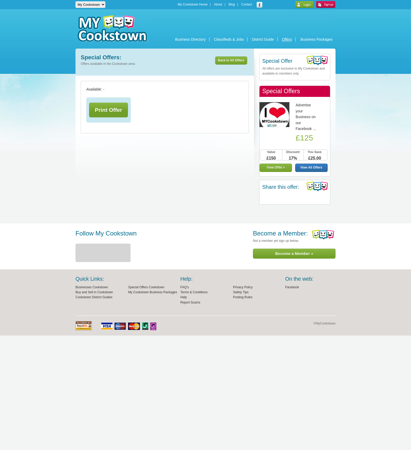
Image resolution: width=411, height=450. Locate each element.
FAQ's (184, 287)
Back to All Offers (231, 60)
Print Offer (108, 110)
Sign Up (325, 4)
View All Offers (311, 167)
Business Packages (317, 39)
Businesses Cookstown (91, 287)
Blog (232, 4)
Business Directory (190, 39)
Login (304, 4)
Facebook (292, 287)
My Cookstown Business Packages (152, 292)
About (218, 4)
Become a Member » (294, 253)
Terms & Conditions (194, 292)
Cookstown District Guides (93, 297)
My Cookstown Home (193, 4)
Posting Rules (242, 297)
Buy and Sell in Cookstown (94, 292)
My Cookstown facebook (259, 5)
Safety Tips (240, 292)
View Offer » (276, 167)
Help (183, 297)
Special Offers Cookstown (146, 287)
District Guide (263, 39)
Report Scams (190, 302)
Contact (246, 4)
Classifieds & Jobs (229, 39)
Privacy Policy (243, 287)
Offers (287, 39)
